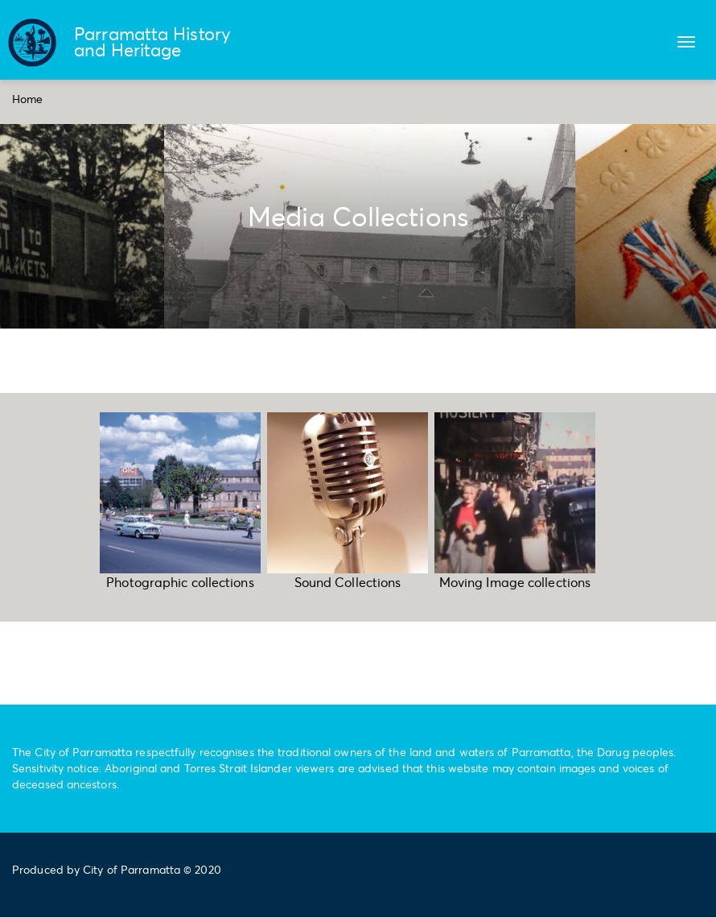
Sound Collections (347, 581)
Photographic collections (179, 581)
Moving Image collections (514, 581)
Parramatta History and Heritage (152, 41)
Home (27, 98)
